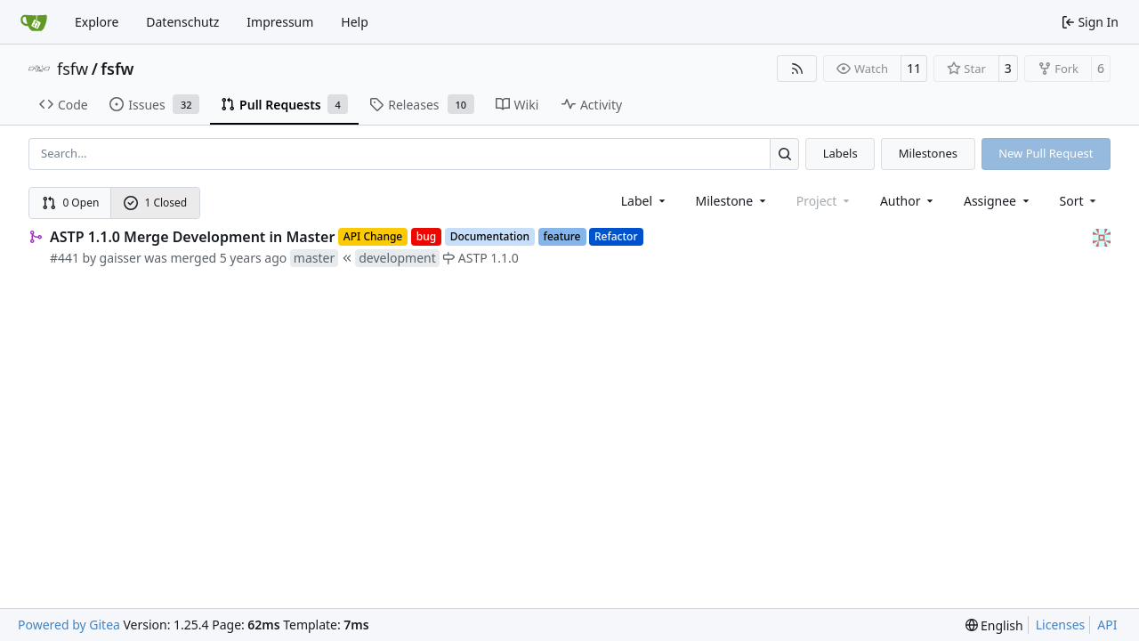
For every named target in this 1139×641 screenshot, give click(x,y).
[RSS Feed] (797, 68)
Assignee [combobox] (998, 200)
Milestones (928, 153)
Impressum (279, 21)
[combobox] (645, 201)
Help (354, 21)
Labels (840, 153)
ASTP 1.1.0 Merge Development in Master (192, 237)
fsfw (72, 68)
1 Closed (156, 202)
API (1107, 624)
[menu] (1079, 201)
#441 (64, 257)
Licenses (1061, 624)
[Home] (34, 22)
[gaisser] (1102, 236)
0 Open (71, 202)
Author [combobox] (908, 200)
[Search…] (784, 153)
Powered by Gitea (69, 624)
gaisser (120, 257)
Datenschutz (182, 21)
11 (914, 68)
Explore (96, 21)
